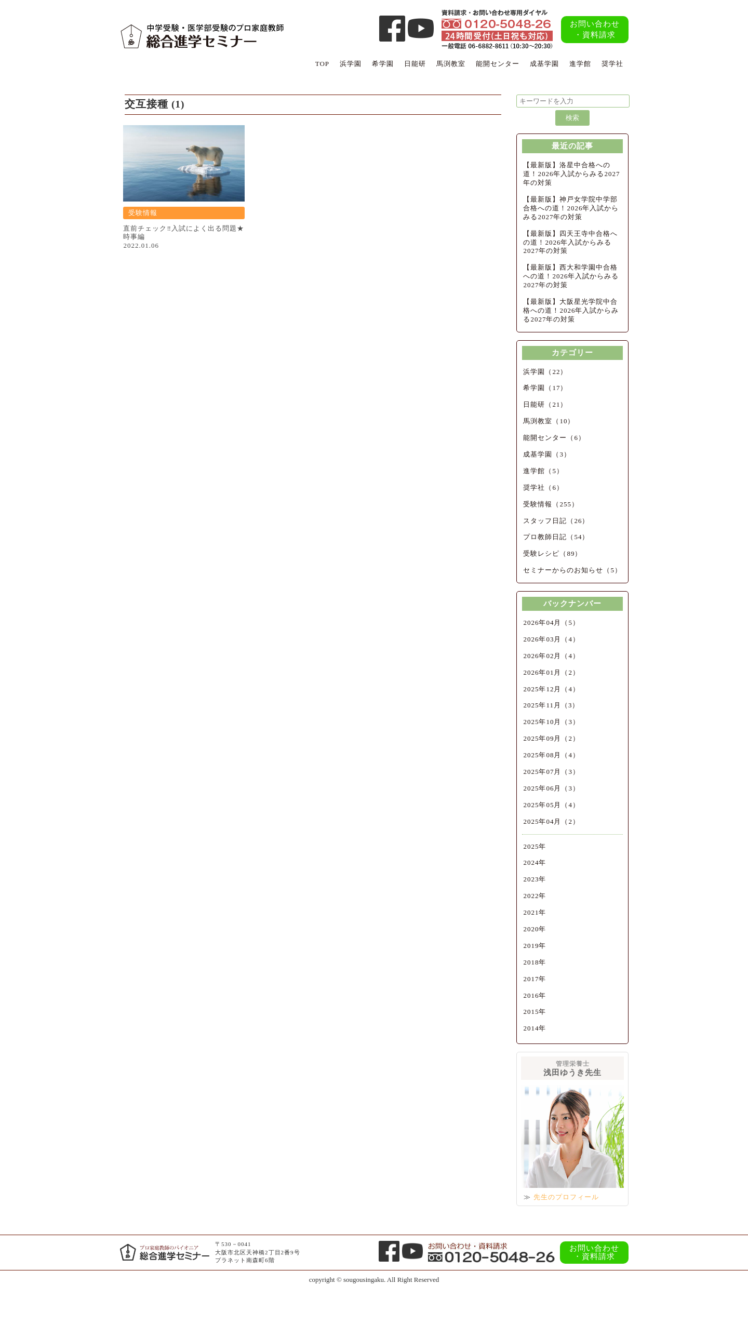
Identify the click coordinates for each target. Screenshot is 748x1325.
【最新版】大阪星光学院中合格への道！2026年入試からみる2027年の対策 (571, 310)
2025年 (534, 846)
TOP (322, 64)
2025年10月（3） (551, 722)
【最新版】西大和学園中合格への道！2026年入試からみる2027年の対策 (571, 276)
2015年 (534, 1011)
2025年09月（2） (551, 738)
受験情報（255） (551, 504)
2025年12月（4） (551, 689)
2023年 (534, 879)
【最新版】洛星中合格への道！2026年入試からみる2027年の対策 (571, 173)
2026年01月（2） (551, 672)
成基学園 (544, 64)
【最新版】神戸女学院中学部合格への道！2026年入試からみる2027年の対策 (571, 208)
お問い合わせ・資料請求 (595, 29)
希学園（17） (545, 388)
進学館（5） (543, 471)
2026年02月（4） (551, 656)
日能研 (415, 64)
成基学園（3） (547, 454)
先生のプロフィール (566, 1197)
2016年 (534, 995)
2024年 (534, 862)
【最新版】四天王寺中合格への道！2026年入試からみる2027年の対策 (570, 242)
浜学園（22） (545, 372)
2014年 (534, 1028)
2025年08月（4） (551, 755)
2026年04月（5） (551, 622)
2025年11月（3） (551, 705)
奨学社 (612, 64)
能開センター (497, 64)
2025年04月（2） (551, 821)
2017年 (534, 979)
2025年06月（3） (551, 788)
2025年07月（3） (551, 771)
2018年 (534, 962)
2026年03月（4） (551, 639)
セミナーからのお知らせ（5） (572, 570)
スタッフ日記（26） (556, 521)
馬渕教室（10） (549, 421)
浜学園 (351, 64)
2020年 (534, 929)
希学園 (383, 64)
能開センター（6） (554, 437)
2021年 (534, 912)
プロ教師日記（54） (556, 537)
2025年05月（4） (551, 805)
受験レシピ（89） (552, 553)
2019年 (534, 945)
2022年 (534, 896)
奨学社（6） (543, 487)
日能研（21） (545, 404)
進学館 (580, 64)
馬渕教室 (450, 64)
